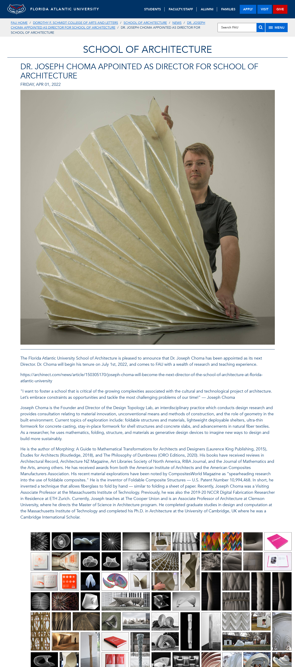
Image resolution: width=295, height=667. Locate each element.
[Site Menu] (276, 27)
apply (248, 9)
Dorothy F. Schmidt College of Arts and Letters (75, 23)
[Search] (260, 27)
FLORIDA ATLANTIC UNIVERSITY (64, 9)
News (177, 23)
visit (264, 9)
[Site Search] (241, 27)
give (280, 9)
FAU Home (19, 23)
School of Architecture (145, 23)
